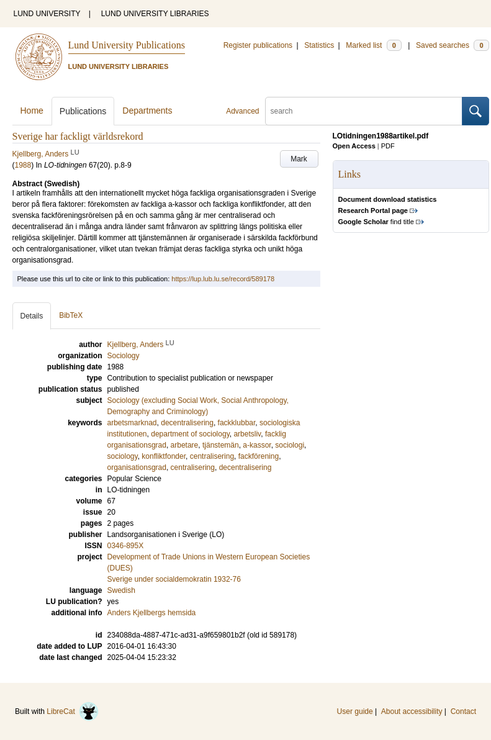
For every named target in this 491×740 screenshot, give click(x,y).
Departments (147, 110)
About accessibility (412, 711)
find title (376, 221)
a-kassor (257, 445)
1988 (23, 165)
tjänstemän (220, 445)
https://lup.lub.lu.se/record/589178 (222, 278)
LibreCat (73, 711)
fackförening (258, 456)
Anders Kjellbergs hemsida (151, 612)
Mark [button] (299, 159)
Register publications (257, 45)
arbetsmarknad (132, 422)
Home (31, 110)
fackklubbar (237, 422)
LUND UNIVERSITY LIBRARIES (155, 13)
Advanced (242, 111)
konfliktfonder (164, 456)
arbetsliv (247, 434)
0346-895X (125, 545)
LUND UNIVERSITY (47, 13)
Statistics (319, 45)
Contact (463, 711)
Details (31, 316)
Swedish (121, 590)
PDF (388, 146)
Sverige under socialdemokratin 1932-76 (174, 579)
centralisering (212, 456)
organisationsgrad (136, 467)
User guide (355, 711)
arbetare (185, 445)
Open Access (354, 146)
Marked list (373, 45)
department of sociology (190, 434)
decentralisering (187, 422)
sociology (122, 456)
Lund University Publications (126, 45)
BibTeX (71, 315)
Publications (83, 111)
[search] (363, 111)
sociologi (289, 445)
